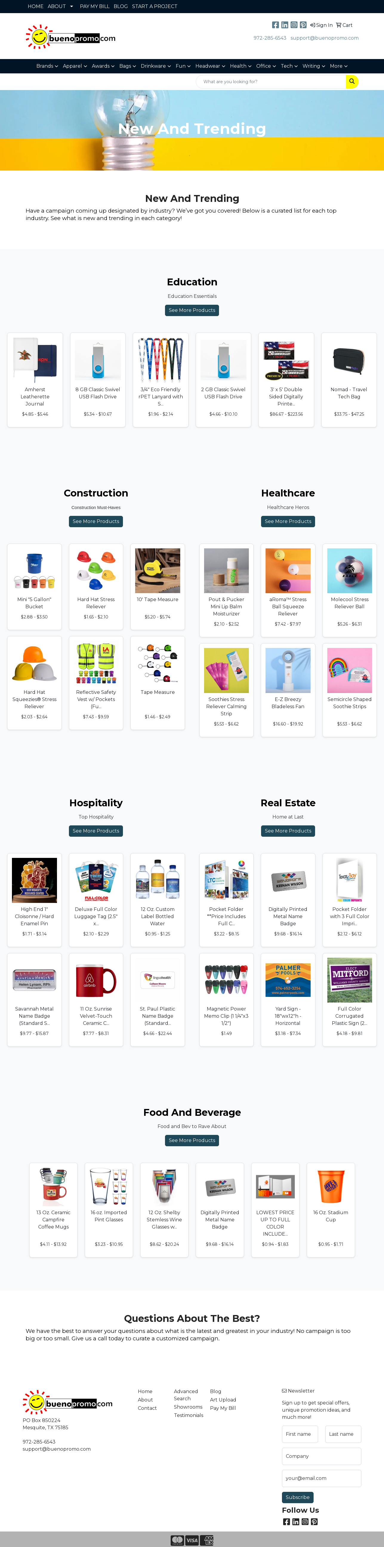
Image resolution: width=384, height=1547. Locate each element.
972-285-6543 (270, 38)
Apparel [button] (72, 66)
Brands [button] (44, 66)
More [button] (336, 66)
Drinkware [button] (153, 66)
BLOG (121, 6)
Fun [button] (181, 66)
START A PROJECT (155, 6)
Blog (215, 1391)
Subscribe (298, 1497)
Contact (147, 1408)
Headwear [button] (207, 66)
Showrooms (188, 1407)
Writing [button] (311, 66)
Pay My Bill (223, 1408)
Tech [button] (287, 66)
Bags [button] (125, 66)
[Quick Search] (271, 82)
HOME (36, 6)
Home (145, 1391)
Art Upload (223, 1400)
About (145, 1400)
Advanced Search (186, 1395)
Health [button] (238, 66)
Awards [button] (101, 66)
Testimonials (188, 1415)
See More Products (192, 310)
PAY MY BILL (95, 6)
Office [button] (263, 66)
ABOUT (57, 6)
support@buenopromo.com (325, 38)
